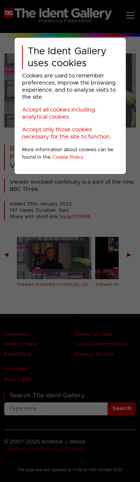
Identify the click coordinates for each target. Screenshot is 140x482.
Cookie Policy (68, 157)
